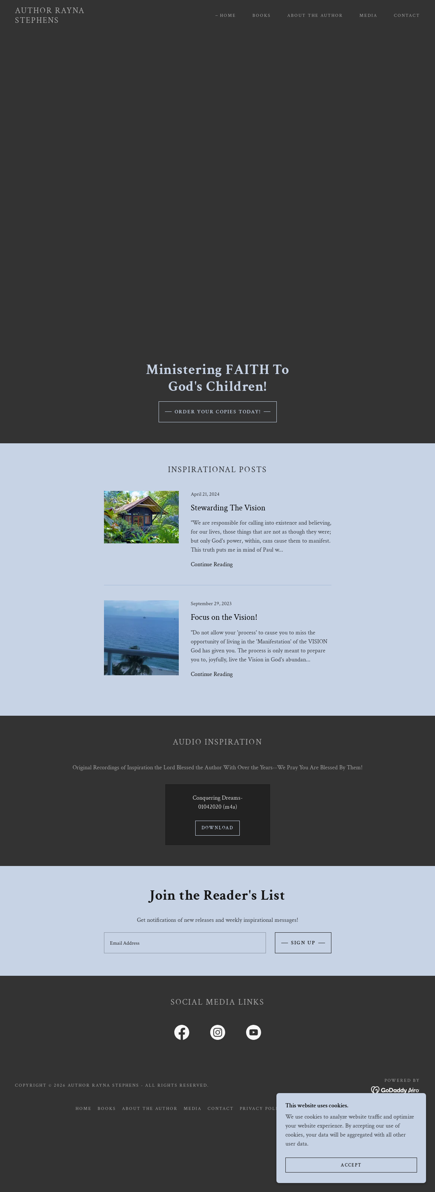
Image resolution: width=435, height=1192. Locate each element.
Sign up (303, 942)
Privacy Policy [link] (262, 1108)
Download (217, 828)
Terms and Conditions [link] (325, 1108)
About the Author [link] (315, 15)
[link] (70, 21)
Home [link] (228, 15)
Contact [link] (407, 15)
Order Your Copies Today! (218, 411)
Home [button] (84, 1108)
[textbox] (185, 942)
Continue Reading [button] (212, 564)
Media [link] (368, 15)
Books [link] (261, 15)
